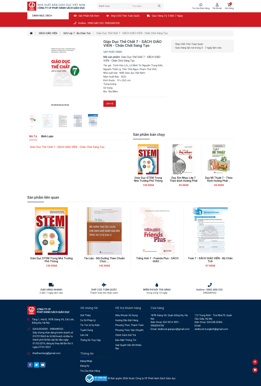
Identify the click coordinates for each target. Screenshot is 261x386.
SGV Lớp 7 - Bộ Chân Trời (76, 33)
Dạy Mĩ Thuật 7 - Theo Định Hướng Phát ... (219, 179)
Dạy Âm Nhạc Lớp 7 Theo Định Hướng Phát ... (183, 181)
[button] (229, 6)
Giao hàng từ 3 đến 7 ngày (165, 15)
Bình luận (47, 136)
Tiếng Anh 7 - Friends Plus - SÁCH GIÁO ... (157, 260)
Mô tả (33, 136)
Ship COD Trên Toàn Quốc (123, 15)
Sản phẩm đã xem (86, 15)
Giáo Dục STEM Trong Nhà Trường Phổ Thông (148, 179)
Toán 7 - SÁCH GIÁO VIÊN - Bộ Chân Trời (210, 260)
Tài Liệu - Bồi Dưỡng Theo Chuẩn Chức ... (104, 260)
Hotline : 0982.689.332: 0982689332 (97, 23)
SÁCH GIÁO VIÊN (48, 33)
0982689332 (56, 329)
